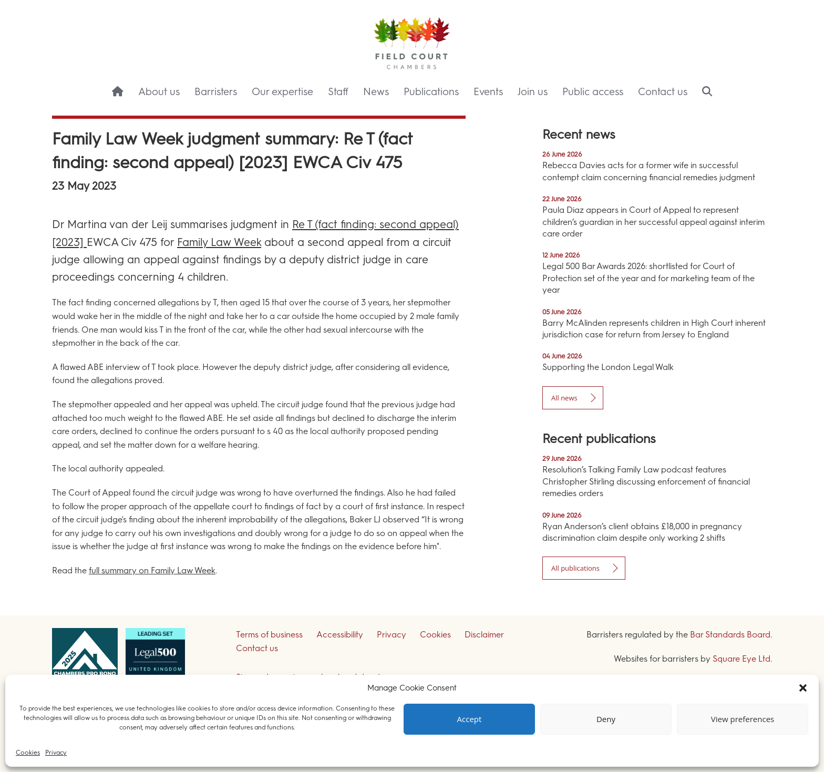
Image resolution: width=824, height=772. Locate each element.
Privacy (56, 752)
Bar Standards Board (730, 635)
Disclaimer (484, 635)
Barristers (215, 92)
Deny (605, 719)
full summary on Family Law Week (152, 570)
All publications (575, 568)
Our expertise (282, 92)
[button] (803, 688)
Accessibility (339, 635)
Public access (592, 92)
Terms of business (269, 635)
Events (488, 92)
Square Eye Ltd (741, 659)
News (376, 92)
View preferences (742, 719)
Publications (431, 92)
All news (564, 398)
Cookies (28, 752)
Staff (338, 92)
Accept (469, 719)
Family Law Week (219, 242)
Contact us (662, 92)
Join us (533, 92)
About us (159, 92)
